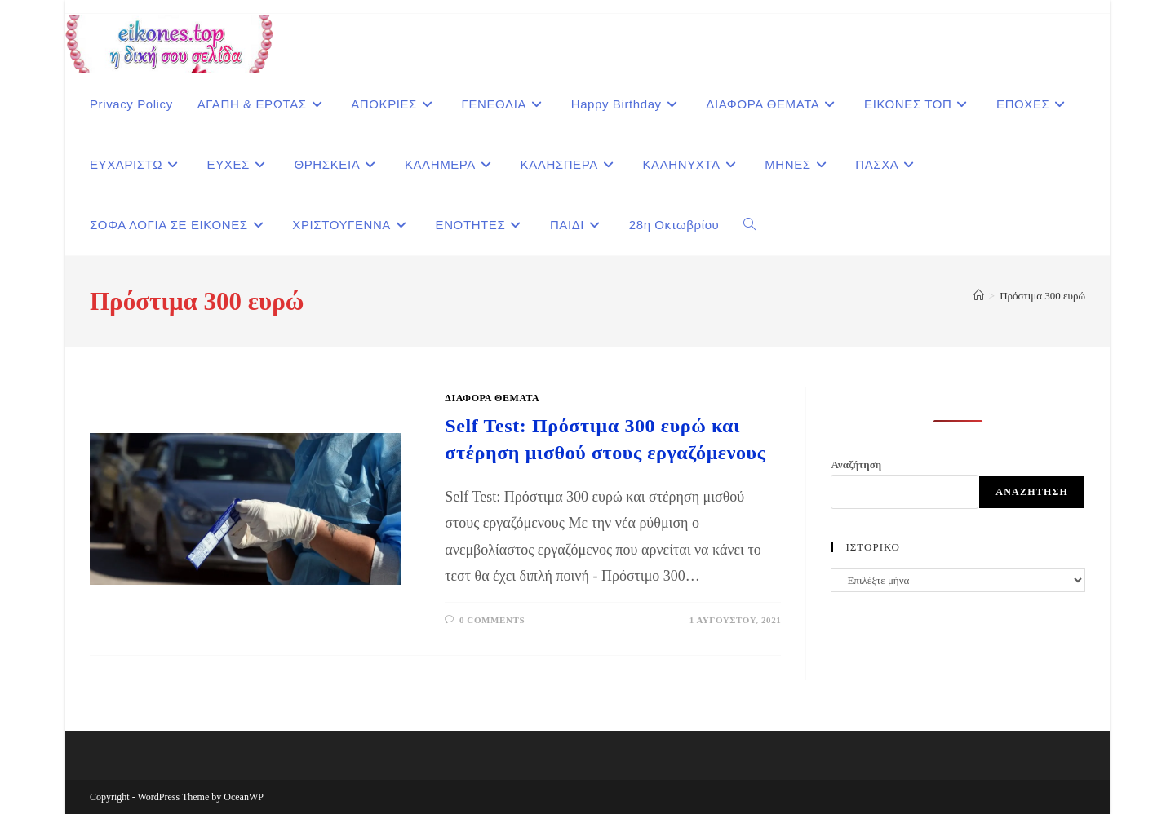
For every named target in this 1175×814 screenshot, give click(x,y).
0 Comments (492, 620)
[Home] (978, 296)
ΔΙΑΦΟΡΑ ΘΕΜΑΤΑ (492, 398)
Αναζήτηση (856, 464)
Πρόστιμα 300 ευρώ (1042, 296)
